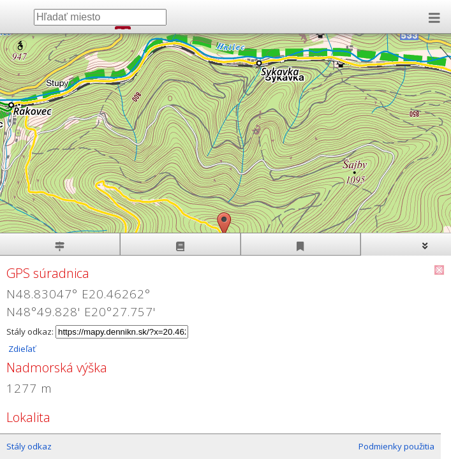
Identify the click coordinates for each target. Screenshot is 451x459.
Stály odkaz (29, 446)
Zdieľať (21, 348)
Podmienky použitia (396, 446)
